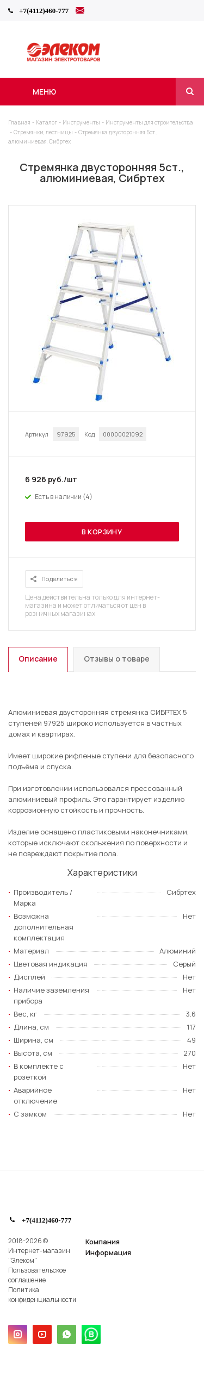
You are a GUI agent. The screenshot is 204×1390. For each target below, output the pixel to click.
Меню (44, 91)
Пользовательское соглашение (37, 1275)
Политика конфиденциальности (42, 1294)
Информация (108, 1252)
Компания (102, 1241)
